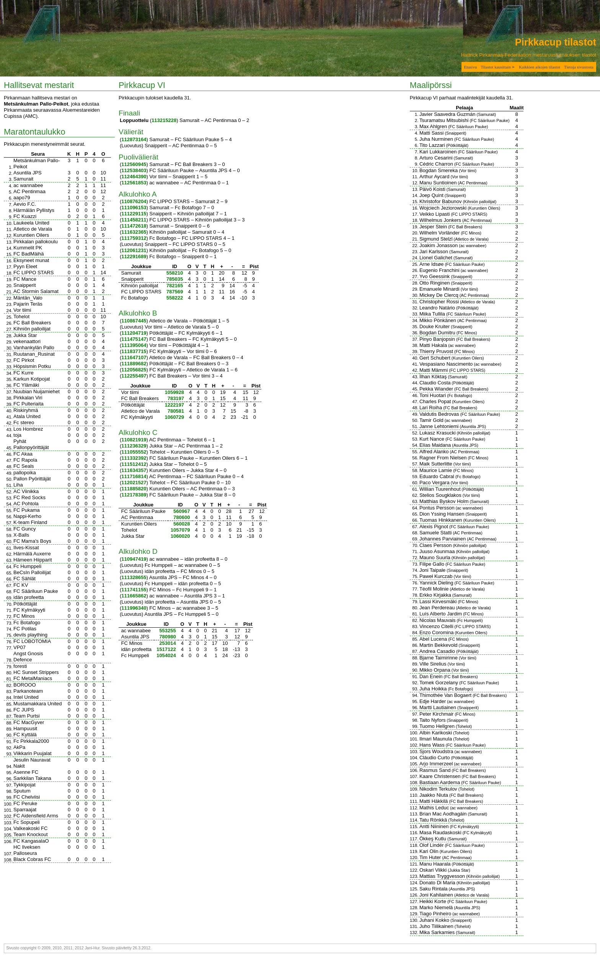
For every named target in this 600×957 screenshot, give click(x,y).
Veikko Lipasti (434, 214)
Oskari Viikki (433, 870)
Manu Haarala (435, 864)
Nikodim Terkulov (438, 789)
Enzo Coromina (436, 632)
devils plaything (30, 635)
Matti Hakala (433, 345)
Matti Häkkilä (433, 801)
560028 (181, 524)
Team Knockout (30, 834)
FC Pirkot (23, 360)
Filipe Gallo (431, 564)
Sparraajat (24, 809)
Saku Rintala (433, 889)
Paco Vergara (434, 482)
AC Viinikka (26, 491)
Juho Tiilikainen (436, 926)
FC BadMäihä (28, 254)
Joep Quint (431, 195)
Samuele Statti (435, 532)
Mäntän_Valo (27, 298)
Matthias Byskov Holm (444, 501)
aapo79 (21, 197)
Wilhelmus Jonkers (440, 220)
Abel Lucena (433, 639)
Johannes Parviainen (442, 539)
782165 (174, 285)
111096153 (133, 207)
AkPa (19, 747)
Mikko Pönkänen (437, 320)
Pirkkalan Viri (27, 397)
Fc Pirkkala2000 (31, 741)
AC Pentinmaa (29, 191)
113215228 (164, 120)
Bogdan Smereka (438, 170)
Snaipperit (24, 285)
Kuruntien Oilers (31, 235)
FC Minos (24, 616)
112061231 (133, 250)
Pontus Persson (437, 508)
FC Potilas (24, 628)
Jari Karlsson (433, 251)
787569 (174, 292)
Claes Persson (435, 545)
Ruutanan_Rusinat (34, 354)
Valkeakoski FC (30, 828)
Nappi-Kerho (27, 516)
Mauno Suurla (434, 557)
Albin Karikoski (435, 733)
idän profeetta (28, 597)
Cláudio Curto (434, 757)
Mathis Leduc (434, 808)
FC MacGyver (28, 722)
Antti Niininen (434, 826)
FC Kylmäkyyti (29, 610)
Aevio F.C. (24, 204)
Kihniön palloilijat (32, 329)
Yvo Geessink (434, 276)
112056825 (133, 370)
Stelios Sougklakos (440, 495)
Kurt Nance (431, 439)
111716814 (133, 476)
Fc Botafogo (26, 622)
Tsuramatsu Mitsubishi (444, 120)
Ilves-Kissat (26, 547)
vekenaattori (27, 341)
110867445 (133, 321)
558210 (174, 273)
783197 (176, 398)
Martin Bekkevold (438, 645)
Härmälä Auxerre (32, 554)
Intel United (26, 697)
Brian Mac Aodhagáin (443, 814)
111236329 (133, 446)
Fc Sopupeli (26, 822)
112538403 (133, 170)
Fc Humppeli (27, 566)
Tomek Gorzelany (438, 682)
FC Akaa (23, 454)
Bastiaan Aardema (439, 782)
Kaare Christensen (440, 776)
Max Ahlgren (433, 126)
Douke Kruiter (434, 326)
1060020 (180, 536)
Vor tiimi (22, 310)
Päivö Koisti (432, 189)
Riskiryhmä (25, 410)
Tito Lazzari (432, 145)
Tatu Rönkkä (433, 820)
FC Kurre (23, 373)
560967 (181, 511)
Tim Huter (430, 857)
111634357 (133, 470)
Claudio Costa (435, 383)
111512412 (133, 464)
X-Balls (21, 535)
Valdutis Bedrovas (439, 414)
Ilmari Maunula (435, 739)
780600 (181, 517)
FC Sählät (24, 578)
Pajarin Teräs (27, 304)
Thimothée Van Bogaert (445, 695)
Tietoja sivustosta (578, 67)
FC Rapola (25, 460)
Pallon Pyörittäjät (32, 479)
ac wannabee (28, 185)
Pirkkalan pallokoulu (35, 241)
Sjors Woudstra (436, 751)
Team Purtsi (26, 716)
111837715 (133, 351)
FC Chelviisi (26, 797)
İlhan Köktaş (433, 376)
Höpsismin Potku (32, 366)
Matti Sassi (431, 133)
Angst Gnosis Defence (28, 656)
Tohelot (21, 316)
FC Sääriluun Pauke (35, 591)
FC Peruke (25, 803)
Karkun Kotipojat (31, 379)
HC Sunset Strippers (36, 672)
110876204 (133, 201)
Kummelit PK (27, 248)
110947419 (133, 559)
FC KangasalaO (31, 841)
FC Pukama (26, 510)
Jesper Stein (433, 226)
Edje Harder (432, 701)
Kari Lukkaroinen (438, 152)
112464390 (133, 176)
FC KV (20, 585)
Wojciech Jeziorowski (442, 208)
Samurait (23, 179)
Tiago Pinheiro (435, 913)
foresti (20, 666)
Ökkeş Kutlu (432, 838)
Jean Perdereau (437, 607)
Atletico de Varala (32, 229)
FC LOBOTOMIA (32, 641)
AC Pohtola (26, 503)
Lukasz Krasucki (437, 433)
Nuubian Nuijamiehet (36, 391)
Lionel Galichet (435, 257)
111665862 (133, 596)
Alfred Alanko (434, 451)
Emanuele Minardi (439, 289)
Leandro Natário (437, 308)
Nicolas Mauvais (437, 620)
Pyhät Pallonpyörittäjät (31, 444)
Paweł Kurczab (436, 576)
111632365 (133, 232)
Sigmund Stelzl (436, 239)
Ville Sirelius (433, 664)
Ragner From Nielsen (443, 458)
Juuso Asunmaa (437, 551)
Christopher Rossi (439, 301)
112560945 (133, 164)
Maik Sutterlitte (435, 464)
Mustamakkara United (37, 703)
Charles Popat (435, 401)
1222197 (174, 405)
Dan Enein (431, 676)
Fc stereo (23, 422)
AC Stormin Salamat (36, 291)
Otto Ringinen (434, 283)
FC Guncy (24, 529)
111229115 (133, 213)
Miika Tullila (432, 314)
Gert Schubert (434, 358)
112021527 (133, 482)
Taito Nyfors (432, 720)
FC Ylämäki (26, 385)
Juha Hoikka (433, 689)
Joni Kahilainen (436, 895)
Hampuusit (25, 728)
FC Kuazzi (24, 216)
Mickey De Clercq (438, 295)
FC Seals (23, 466)
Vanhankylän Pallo (33, 347)
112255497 (133, 376)
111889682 (133, 363)
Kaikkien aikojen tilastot (539, 67)
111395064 (133, 345)
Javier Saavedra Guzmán (447, 114)
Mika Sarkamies (437, 932)
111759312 (133, 238)
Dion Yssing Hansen (442, 514)
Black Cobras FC (32, 859)
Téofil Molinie (434, 589)
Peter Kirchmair (436, 714)
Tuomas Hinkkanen (440, 520)
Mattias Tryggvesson (442, 876)
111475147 (133, 339)
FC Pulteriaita (28, 404)
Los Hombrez (28, 429)
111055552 (133, 452)
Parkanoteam (28, 691)
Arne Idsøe (431, 264)
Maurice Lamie (435, 470)
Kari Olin (429, 851)
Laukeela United (31, 223)
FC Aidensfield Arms (35, 816)
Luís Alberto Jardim (440, 614)
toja (17, 435)
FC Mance (24, 279)
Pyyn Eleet (25, 266)
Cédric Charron (436, 164)
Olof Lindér (431, 845)
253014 (167, 643)
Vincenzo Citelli (436, 626)
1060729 (174, 417)
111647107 (133, 357)
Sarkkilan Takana (32, 778)
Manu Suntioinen (438, 183)
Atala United (27, 416)
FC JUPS (23, 710)
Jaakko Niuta (433, 795)
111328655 (133, 577)
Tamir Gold (431, 420)
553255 (167, 630)
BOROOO (24, 685)
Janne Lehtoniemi (439, 426)
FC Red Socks (29, 497)
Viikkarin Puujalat (32, 753)
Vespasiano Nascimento (446, 364)
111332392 (133, 458)
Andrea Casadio (437, 651)
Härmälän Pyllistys (33, 210)
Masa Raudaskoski (440, 832)
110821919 (133, 440)
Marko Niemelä (436, 907)
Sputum (22, 791)
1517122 (166, 649)
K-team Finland (30, 522)
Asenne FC (25, 772)
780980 (167, 637)
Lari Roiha (430, 407)
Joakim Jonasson (438, 245)
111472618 (133, 226)
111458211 (133, 220)
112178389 (133, 495)
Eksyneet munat (31, 260)
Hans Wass (432, 745)
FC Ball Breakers (32, 323)
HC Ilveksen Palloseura (26, 850)
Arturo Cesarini (436, 158)
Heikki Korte (432, 901)
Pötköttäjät (25, 604)
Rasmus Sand (435, 770)
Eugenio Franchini (439, 270)
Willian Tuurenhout (440, 489)
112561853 (133, 183)
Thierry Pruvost (436, 351)
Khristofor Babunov (440, 201)
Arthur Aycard (434, 176)
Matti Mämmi (433, 370)
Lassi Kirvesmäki (438, 601)
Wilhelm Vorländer (439, 233)
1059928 (174, 392)
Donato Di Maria (437, 882)
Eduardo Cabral (436, 476)
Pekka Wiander (436, 389)
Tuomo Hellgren (437, 726)
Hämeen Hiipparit (32, 560)
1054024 (166, 655)
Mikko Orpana (434, 670)
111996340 (133, 608)
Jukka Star (25, 335)
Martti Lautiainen (437, 707)
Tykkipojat (24, 785)
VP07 (19, 647)
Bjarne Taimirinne (438, 658)
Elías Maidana (435, 445)
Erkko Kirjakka (435, 595)
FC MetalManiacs (32, 678)
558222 (174, 298)
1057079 (180, 530)
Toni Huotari (432, 395)
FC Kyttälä (25, 734)
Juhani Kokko (434, 920)
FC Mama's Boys (32, 541)
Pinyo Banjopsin (437, 339)
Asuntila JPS (27, 173)
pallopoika (24, 472)
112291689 (133, 256)
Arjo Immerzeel (436, 764)
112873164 (133, 139)
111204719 (133, 333)
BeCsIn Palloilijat (32, 572)
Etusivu (470, 67)
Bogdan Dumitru (437, 332)
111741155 (133, 589)
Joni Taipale (432, 570)
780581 (176, 411)
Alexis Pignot (433, 526)
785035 (174, 279)
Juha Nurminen (436, 139)
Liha (18, 485)
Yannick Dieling (436, 583)
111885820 (133, 489)
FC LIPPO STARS (33, 272)
